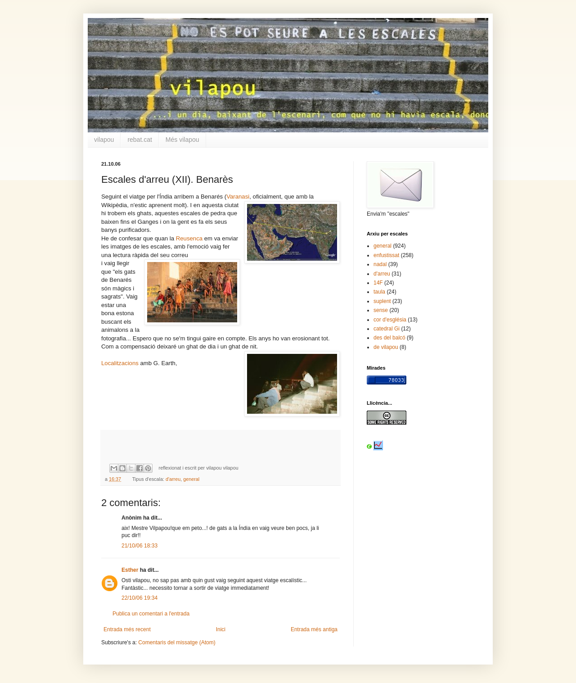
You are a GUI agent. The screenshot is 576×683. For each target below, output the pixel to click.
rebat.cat (139, 139)
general (191, 479)
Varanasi (237, 196)
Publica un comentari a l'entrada (150, 614)
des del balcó (389, 338)
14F (378, 283)
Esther (130, 570)
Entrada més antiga (314, 629)
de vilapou (386, 347)
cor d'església (390, 320)
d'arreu (173, 479)
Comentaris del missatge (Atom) (176, 642)
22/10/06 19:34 (140, 598)
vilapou (104, 139)
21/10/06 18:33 (140, 546)
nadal (380, 264)
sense (381, 310)
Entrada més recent (127, 629)
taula (379, 292)
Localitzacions (120, 363)
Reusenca (189, 238)
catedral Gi (387, 329)
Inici (220, 629)
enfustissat (386, 255)
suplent (382, 301)
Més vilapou (182, 139)
